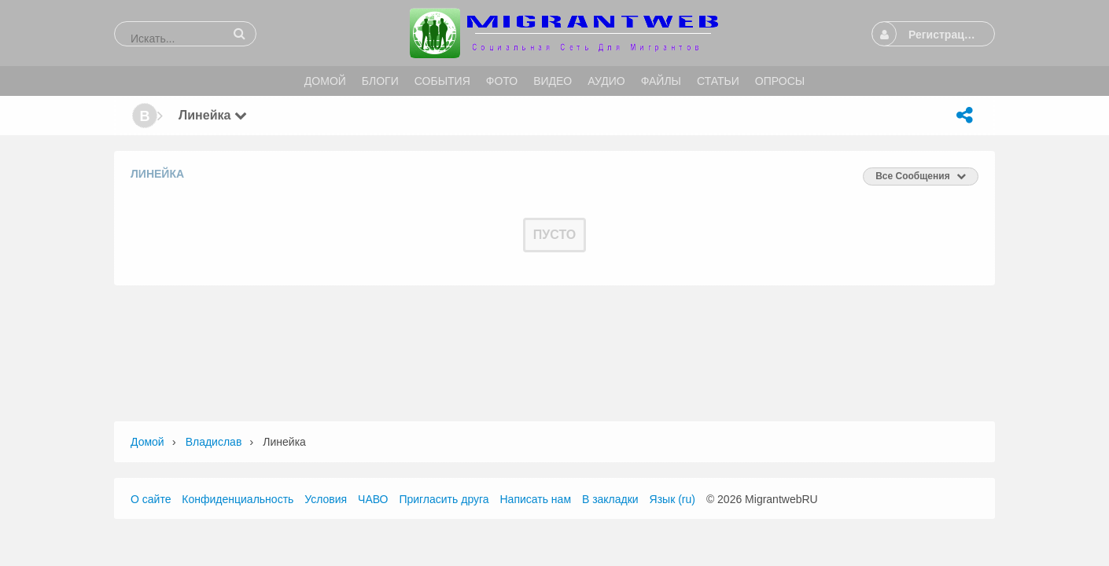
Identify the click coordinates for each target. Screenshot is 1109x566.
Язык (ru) (672, 499)
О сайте (151, 499)
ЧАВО (373, 499)
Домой (147, 442)
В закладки (610, 499)
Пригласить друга (443, 499)
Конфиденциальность (237, 499)
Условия (325, 499)
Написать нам (536, 499)
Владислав (214, 442)
